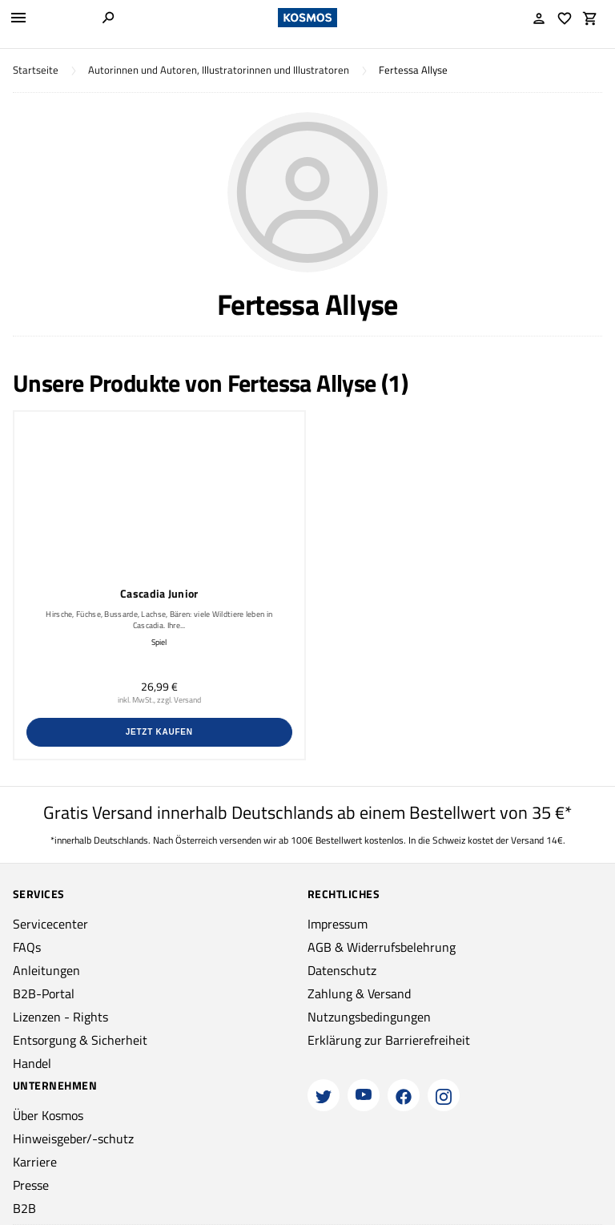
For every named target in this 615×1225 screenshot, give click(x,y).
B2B (24, 1208)
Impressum (338, 923)
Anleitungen (46, 970)
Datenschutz (342, 970)
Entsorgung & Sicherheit (80, 1040)
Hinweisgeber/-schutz (73, 1138)
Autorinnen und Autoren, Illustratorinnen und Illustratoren (218, 70)
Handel (32, 1063)
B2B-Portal (43, 993)
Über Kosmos (48, 1115)
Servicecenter (50, 923)
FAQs (27, 947)
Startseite (35, 70)
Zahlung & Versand (359, 993)
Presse (31, 1185)
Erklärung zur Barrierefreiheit (389, 1040)
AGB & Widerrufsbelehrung (382, 947)
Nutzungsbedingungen (369, 1016)
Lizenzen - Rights (60, 1016)
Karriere (35, 1161)
